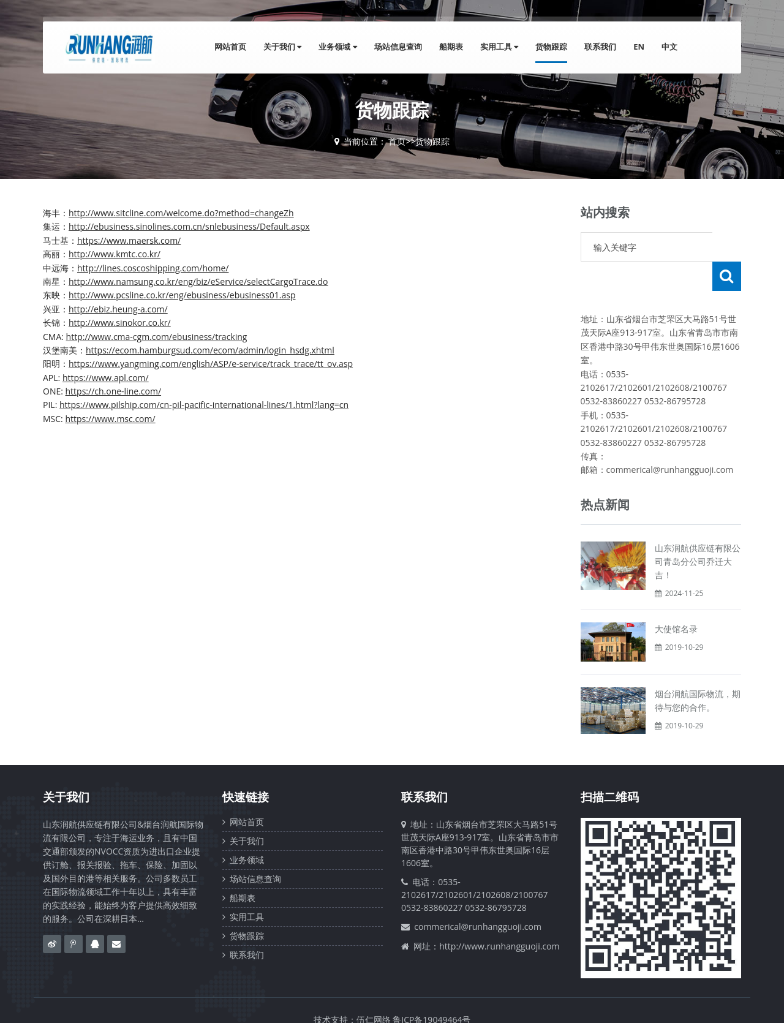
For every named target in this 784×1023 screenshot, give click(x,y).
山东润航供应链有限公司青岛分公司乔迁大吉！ (698, 532)
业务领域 (337, 46)
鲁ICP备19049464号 (431, 990)
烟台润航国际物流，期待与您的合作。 (698, 671)
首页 (396, 141)
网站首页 (230, 46)
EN (638, 46)
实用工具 (499, 46)
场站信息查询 (398, 46)
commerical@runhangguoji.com (477, 897)
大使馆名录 (676, 599)
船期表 (451, 46)
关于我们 (282, 46)
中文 (669, 46)
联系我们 (600, 46)
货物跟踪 (551, 46)
